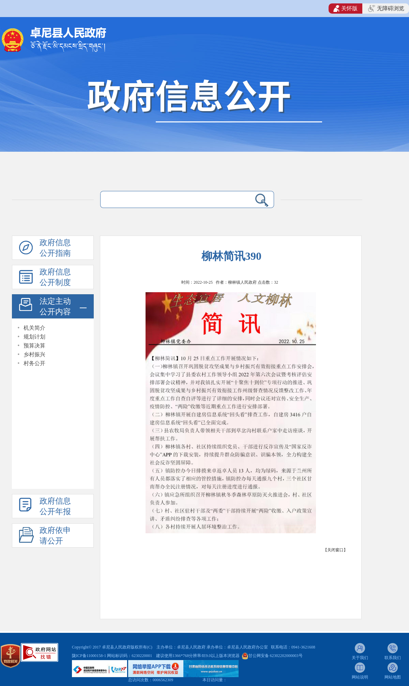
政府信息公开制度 (55, 277)
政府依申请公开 (55, 535)
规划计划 (34, 337)
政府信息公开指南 (55, 247)
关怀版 (345, 8)
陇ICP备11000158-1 (89, 655)
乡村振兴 (34, 354)
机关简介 (34, 328)
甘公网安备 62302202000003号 (275, 655)
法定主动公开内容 (55, 306)
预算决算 (34, 345)
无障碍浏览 (386, 8)
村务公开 (34, 363)
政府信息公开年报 (55, 506)
